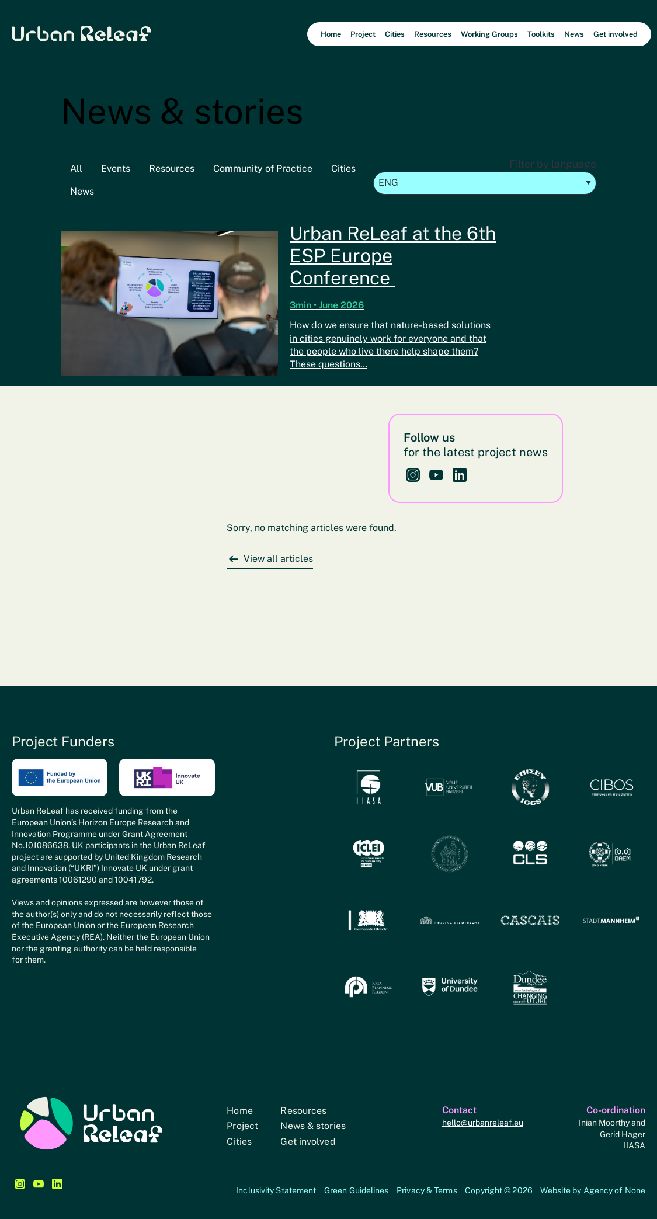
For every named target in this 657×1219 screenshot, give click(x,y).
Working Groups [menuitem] (489, 34)
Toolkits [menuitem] (541, 34)
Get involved (307, 1141)
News (82, 191)
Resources (171, 168)
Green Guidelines (356, 1190)
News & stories (312, 1125)
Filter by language (484, 176)
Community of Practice (262, 168)
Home (239, 1110)
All (76, 168)
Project (242, 1125)
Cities (343, 168)
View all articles (278, 558)
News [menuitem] (574, 34)
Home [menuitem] (331, 34)
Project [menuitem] (363, 34)
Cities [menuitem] (395, 34)
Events (115, 168)
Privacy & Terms (427, 1190)
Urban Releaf (81, 33)
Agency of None (614, 1190)
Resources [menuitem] (432, 34)
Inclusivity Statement (276, 1190)
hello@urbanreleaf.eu (482, 1122)
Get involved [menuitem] (615, 34)
